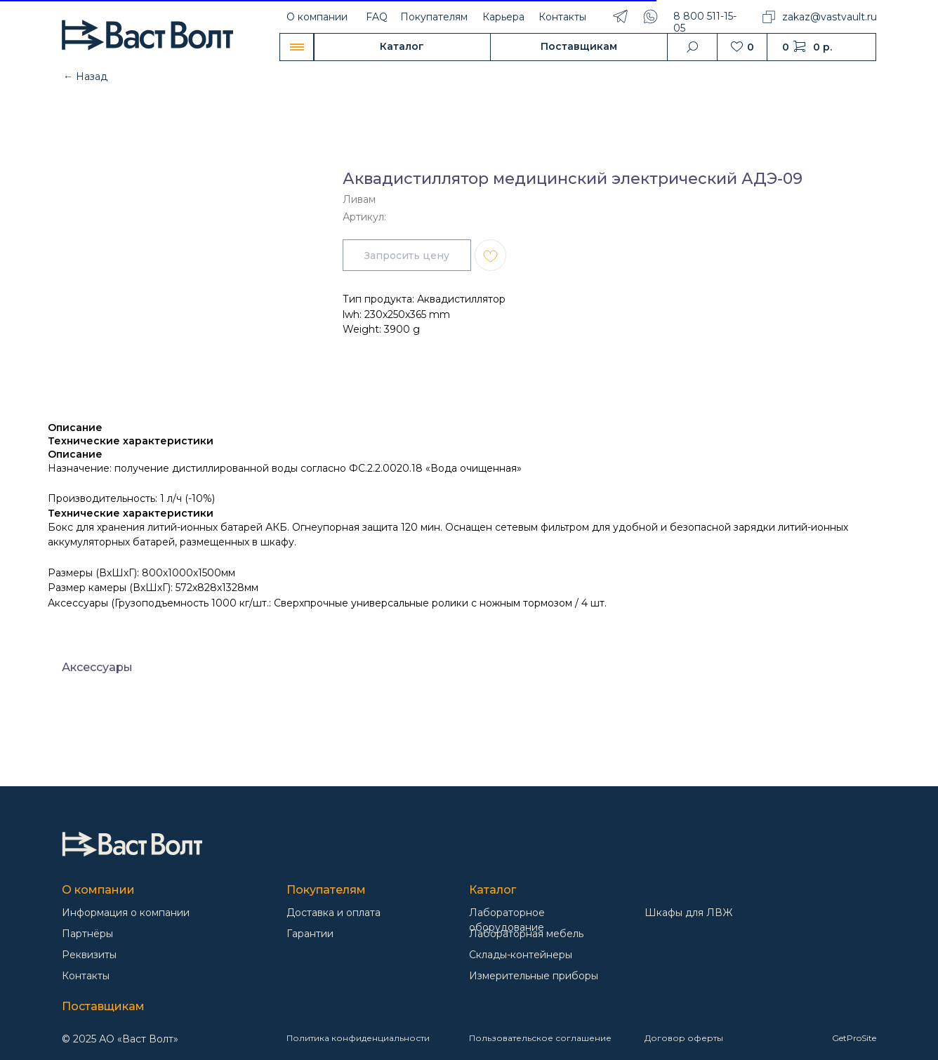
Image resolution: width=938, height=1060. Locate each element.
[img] (132, 844)
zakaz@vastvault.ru (829, 17)
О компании (317, 17)
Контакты (562, 17)
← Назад (85, 76)
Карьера (503, 17)
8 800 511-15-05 (704, 22)
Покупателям (434, 17)
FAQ (377, 17)
